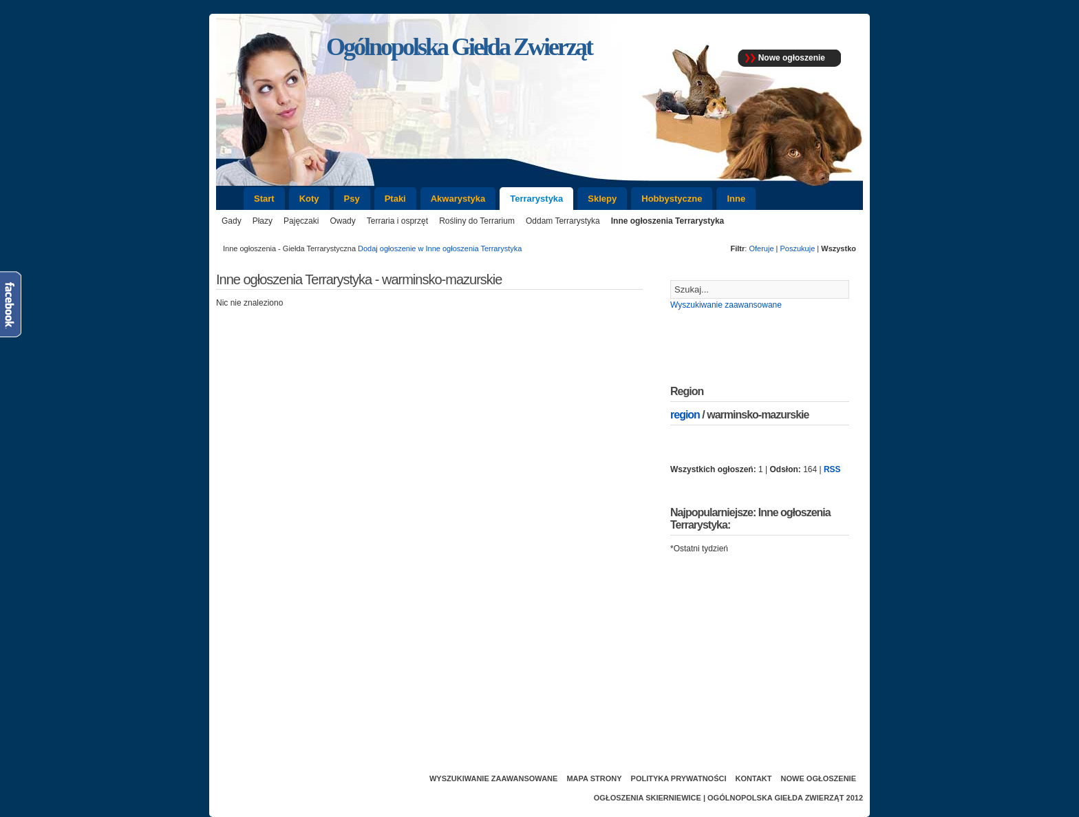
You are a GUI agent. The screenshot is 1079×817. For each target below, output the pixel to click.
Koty (309, 198)
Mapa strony (593, 778)
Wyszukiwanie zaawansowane (726, 305)
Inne (736, 198)
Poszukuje (797, 248)
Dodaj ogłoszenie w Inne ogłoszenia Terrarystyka (440, 248)
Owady (342, 221)
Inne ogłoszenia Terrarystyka (668, 221)
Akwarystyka (458, 198)
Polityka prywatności (679, 778)
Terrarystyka (536, 198)
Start (264, 198)
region (685, 415)
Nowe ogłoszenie (791, 58)
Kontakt (754, 778)
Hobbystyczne (671, 198)
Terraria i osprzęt (397, 221)
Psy (352, 198)
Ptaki (395, 198)
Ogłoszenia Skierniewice (647, 798)
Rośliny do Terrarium (477, 221)
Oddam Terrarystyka (563, 221)
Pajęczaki (301, 221)
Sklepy (602, 198)
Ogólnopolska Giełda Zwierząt (775, 798)
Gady (232, 221)
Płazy (263, 221)
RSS (832, 469)
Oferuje (761, 248)
